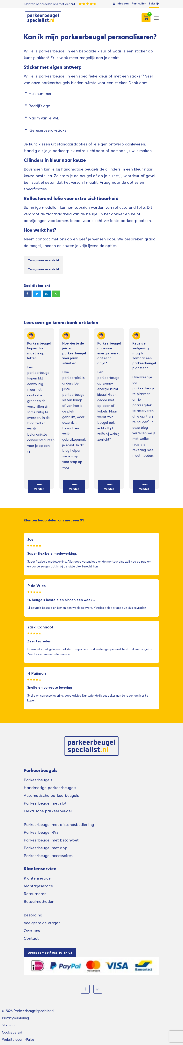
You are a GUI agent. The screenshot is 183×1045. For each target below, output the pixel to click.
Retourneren (35, 893)
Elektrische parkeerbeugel (48, 811)
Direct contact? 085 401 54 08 (50, 953)
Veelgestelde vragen (42, 923)
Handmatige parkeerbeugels (50, 787)
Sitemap (8, 1025)
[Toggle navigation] (156, 17)
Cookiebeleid (12, 1032)
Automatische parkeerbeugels (51, 795)
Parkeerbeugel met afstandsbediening (59, 824)
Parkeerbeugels (38, 780)
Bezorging (33, 915)
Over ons (32, 930)
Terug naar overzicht (43, 260)
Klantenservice (37, 878)
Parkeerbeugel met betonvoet (51, 840)
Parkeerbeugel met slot (45, 803)
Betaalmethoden (39, 901)
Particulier (139, 3)
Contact (31, 938)
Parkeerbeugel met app (45, 848)
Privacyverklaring (15, 1018)
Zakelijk (154, 3)
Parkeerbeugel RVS (41, 832)
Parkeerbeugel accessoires (48, 855)
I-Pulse (29, 1039)
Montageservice (38, 886)
